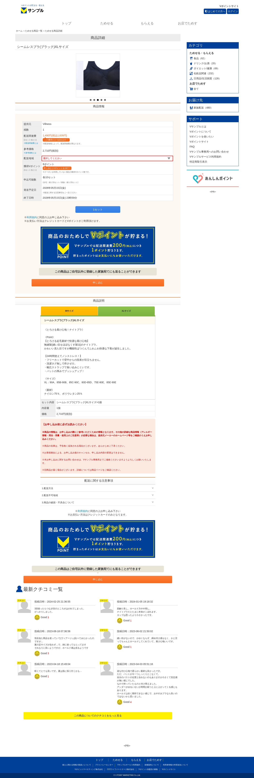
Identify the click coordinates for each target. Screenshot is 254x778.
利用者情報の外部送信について (175, 765)
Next (115, 75)
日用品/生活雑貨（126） (205, 78)
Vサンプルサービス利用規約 (205, 156)
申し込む (98, 282)
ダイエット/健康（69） (205, 68)
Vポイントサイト (229, 6)
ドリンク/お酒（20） (203, 63)
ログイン (233, 11)
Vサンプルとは (198, 126)
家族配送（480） (201, 107)
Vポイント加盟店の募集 (148, 769)
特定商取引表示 (198, 161)
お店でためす (187, 23)
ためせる (106, 23)
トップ (66, 23)
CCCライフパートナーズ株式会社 (120, 769)
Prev (81, 75)
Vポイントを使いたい (202, 136)
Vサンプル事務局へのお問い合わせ (209, 151)
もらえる (147, 23)
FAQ (192, 146)
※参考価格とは (30, 153)
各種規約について (152, 765)
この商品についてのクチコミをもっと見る (98, 715)
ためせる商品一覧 (33, 31)
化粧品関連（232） (202, 73)
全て (194, 88)
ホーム (19, 31)
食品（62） (198, 58)
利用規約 (32, 217)
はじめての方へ (215, 11)
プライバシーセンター (104, 765)
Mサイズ (69, 311)
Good (41, 617)
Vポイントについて (200, 131)
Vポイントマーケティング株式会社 (89, 769)
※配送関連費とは (31, 143)
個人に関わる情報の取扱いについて (76, 765)
